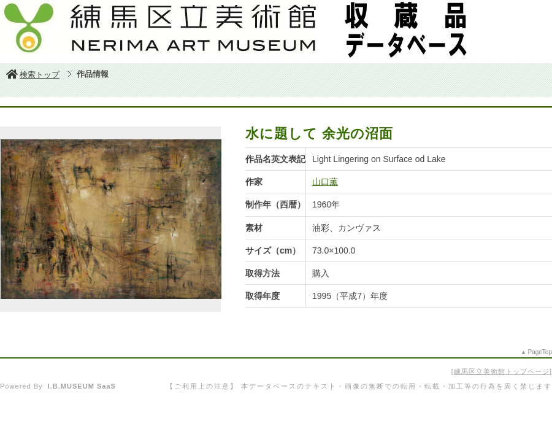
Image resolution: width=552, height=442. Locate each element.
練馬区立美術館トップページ (502, 371)
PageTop (540, 352)
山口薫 (325, 182)
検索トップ (32, 74)
